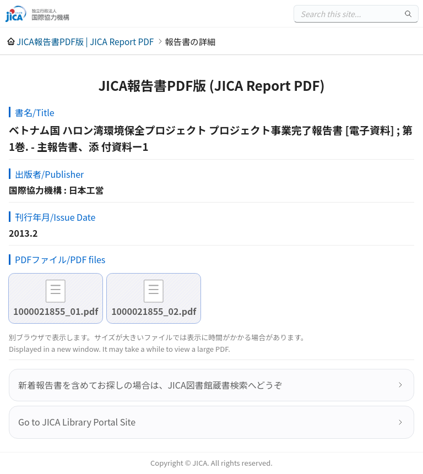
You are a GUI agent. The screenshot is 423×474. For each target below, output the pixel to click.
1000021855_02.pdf (153, 311)
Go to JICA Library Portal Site (76, 421)
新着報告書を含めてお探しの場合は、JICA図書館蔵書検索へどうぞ (150, 384)
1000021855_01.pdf (55, 311)
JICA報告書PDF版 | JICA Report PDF (85, 41)
